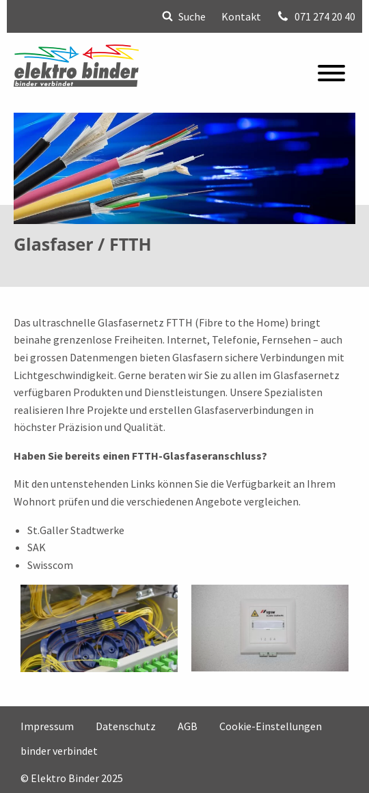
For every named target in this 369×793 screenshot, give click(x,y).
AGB (187, 725)
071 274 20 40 (316, 16)
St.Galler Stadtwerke (75, 530)
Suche (184, 16)
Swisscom (50, 565)
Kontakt (241, 16)
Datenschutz (126, 725)
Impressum (47, 725)
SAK (36, 547)
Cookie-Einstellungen (270, 725)
